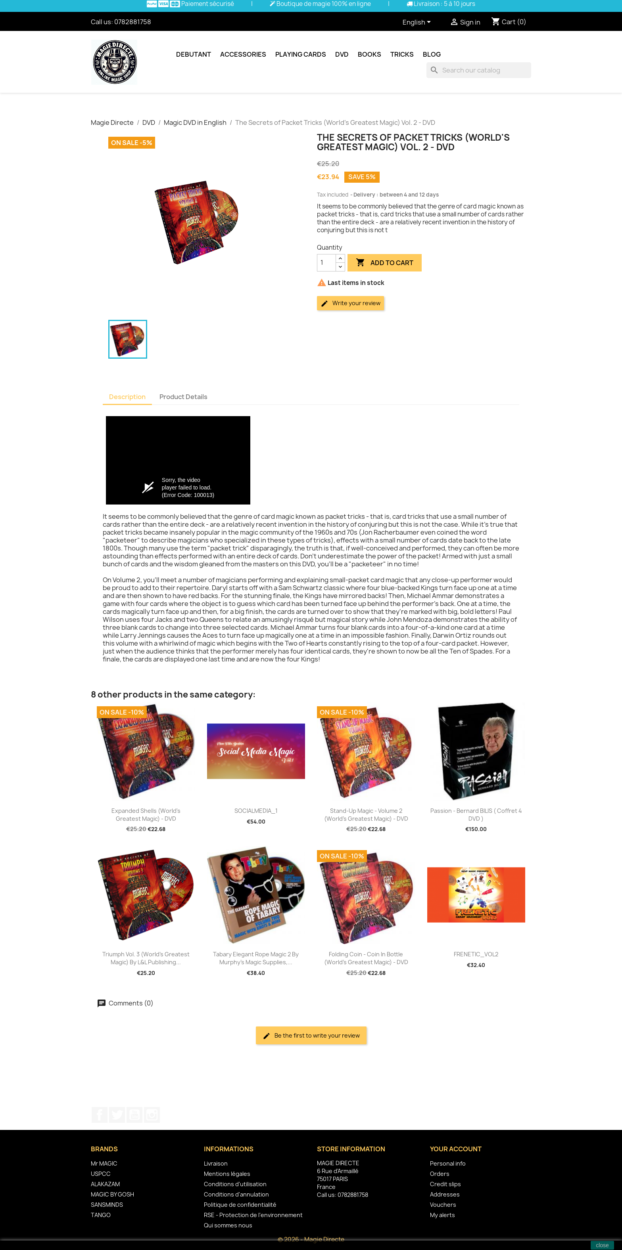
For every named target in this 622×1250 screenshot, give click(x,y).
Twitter (117, 1115)
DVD (342, 54)
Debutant (193, 54)
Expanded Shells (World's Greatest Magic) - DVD (145, 814)
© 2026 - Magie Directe (311, 1239)
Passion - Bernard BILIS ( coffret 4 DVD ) (476, 814)
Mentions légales (227, 1173)
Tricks (402, 54)
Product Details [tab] (183, 396)
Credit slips (445, 1184)
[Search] (478, 70)
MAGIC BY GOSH (112, 1194)
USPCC (101, 1173)
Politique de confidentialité (240, 1204)
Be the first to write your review (311, 1036)
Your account (456, 1149)
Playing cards (300, 54)
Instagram (152, 1115)
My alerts (442, 1215)
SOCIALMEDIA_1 (256, 810)
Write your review (350, 303)
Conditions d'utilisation (235, 1184)
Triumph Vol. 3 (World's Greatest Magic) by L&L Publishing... (146, 958)
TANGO (101, 1215)
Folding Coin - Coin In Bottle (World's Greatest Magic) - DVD (366, 958)
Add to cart (384, 263)
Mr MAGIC (104, 1163)
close (602, 1245)
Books (369, 54)
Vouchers (443, 1204)
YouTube (134, 1115)
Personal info (448, 1163)
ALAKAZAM (105, 1184)
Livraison (216, 1163)
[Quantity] (326, 262)
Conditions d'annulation (236, 1194)
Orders (439, 1173)
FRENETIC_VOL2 (476, 954)
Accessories (243, 54)
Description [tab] (127, 396)
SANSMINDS (107, 1204)
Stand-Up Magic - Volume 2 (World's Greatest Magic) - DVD (366, 814)
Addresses (445, 1194)
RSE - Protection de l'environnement (253, 1215)
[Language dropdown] (418, 22)
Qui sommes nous (228, 1225)
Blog (432, 54)
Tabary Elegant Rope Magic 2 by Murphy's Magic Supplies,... (256, 958)
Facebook (100, 1115)
